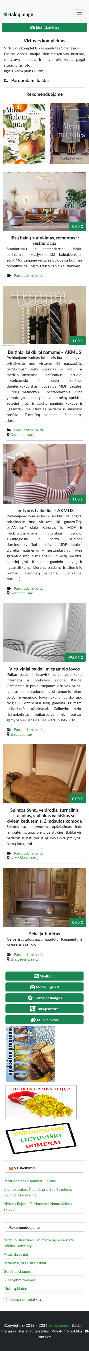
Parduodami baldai (29, 275)
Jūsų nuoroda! (23, 1299)
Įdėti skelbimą (44, 27)
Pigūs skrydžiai (16, 1254)
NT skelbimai (24, 1168)
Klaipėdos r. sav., (24, 858)
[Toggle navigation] (79, 14)
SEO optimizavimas (20, 1280)
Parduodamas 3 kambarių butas (30, 1180)
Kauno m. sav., (22, 435)
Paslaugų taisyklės (34, 1331)
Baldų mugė (18, 14)
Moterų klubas (16, 1288)
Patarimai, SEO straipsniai (25, 1262)
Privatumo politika (67, 1331)
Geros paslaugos (17, 1271)
